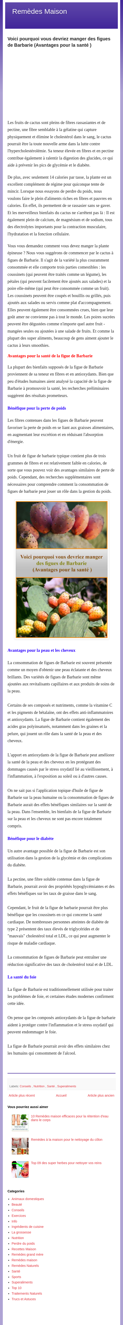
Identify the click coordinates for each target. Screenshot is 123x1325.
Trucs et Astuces (24, 1299)
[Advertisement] (61, 81)
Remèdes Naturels (25, 1266)
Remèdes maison (24, 1260)
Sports (16, 1277)
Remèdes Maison (39, 11)
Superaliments (66, 1086)
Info (14, 1221)
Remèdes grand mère (27, 1254)
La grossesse (21, 1232)
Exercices (19, 1216)
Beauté (17, 1204)
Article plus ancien (101, 1095)
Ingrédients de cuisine (28, 1227)
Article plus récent (22, 1095)
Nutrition (39, 1086)
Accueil (61, 1095)
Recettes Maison (24, 1249)
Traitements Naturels (27, 1293)
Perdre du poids (23, 1243)
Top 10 (17, 1288)
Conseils (26, 1086)
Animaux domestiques (28, 1199)
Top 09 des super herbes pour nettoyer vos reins (66, 1163)
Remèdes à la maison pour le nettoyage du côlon (66, 1139)
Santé (51, 1086)
